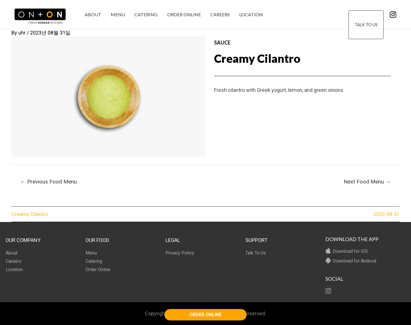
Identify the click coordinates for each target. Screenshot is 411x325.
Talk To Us (366, 14)
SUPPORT (256, 240)
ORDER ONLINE (205, 314)
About (92, 14)
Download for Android (354, 261)
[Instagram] (393, 14)
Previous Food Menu (48, 181)
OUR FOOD (97, 240)
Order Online (183, 14)
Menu (117, 14)
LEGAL (173, 240)
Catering (145, 14)
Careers (218, 14)
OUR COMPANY (23, 240)
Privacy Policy (180, 253)
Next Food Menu (367, 181)
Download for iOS (350, 251)
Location (249, 14)
